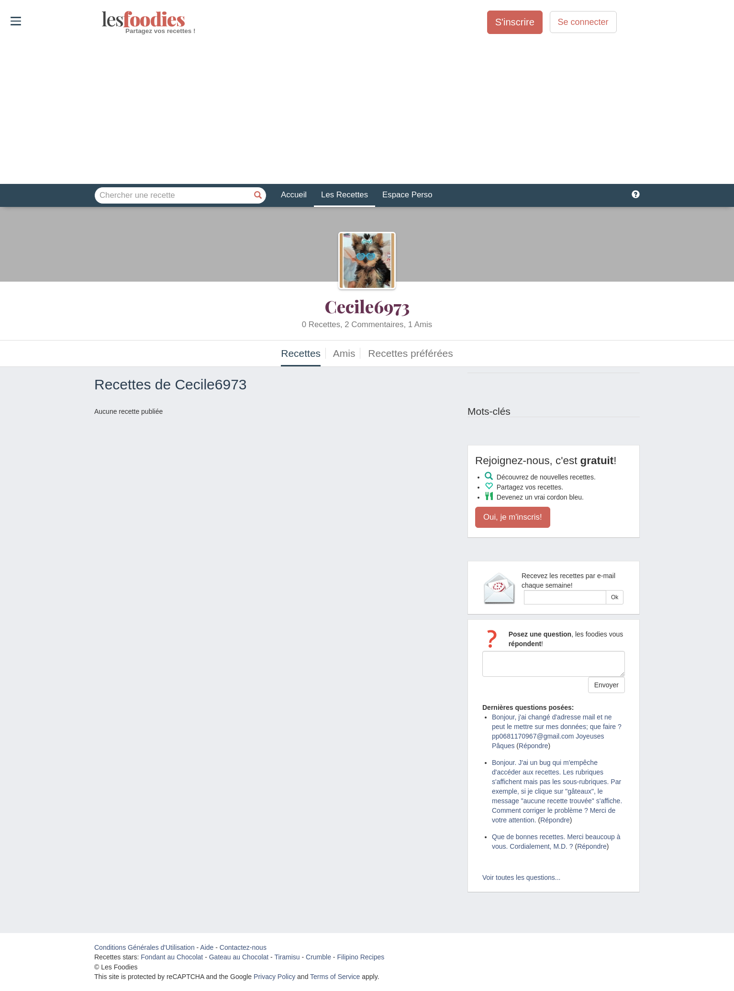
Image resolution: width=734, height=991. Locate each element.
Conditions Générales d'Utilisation (144, 947)
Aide (206, 947)
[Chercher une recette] (258, 195)
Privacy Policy (274, 976)
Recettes (301, 353)
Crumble (318, 957)
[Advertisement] (367, 110)
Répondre (533, 746)
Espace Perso (407, 194)
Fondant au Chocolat (172, 957)
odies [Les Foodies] (102, 19)
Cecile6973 (367, 306)
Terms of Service (335, 976)
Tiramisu (287, 957)
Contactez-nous (243, 947)
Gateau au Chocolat (239, 957)
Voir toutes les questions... (521, 877)
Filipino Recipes (360, 957)
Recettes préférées (410, 353)
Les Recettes (344, 194)
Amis (344, 353)
